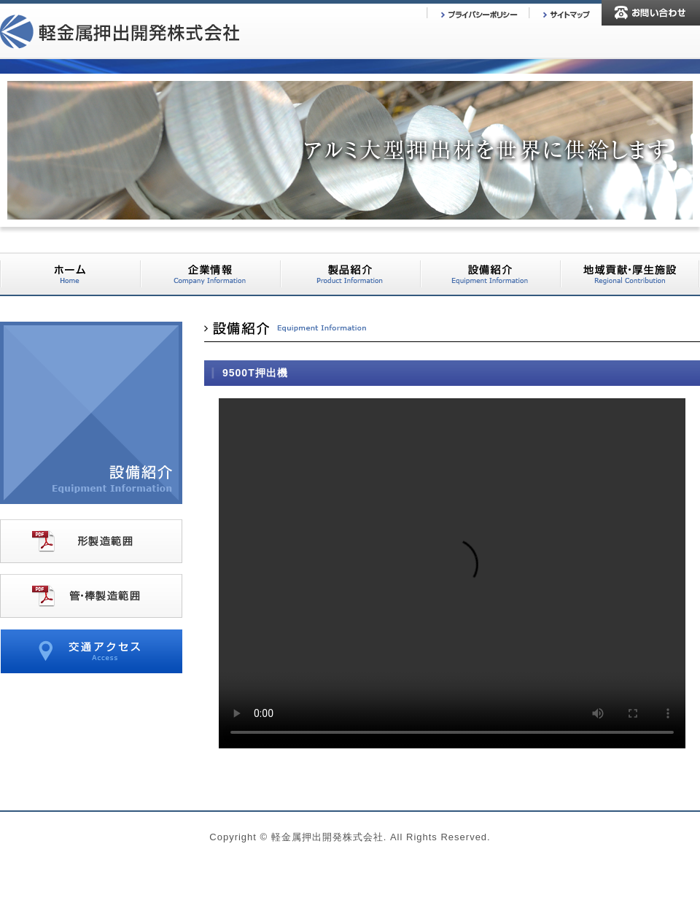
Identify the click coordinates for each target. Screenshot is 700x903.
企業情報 (210, 274)
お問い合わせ (651, 13)
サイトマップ (565, 14)
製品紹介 (350, 274)
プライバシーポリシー (478, 14)
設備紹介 (490, 274)
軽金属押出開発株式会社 (119, 32)
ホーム (70, 274)
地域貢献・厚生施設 (630, 274)
